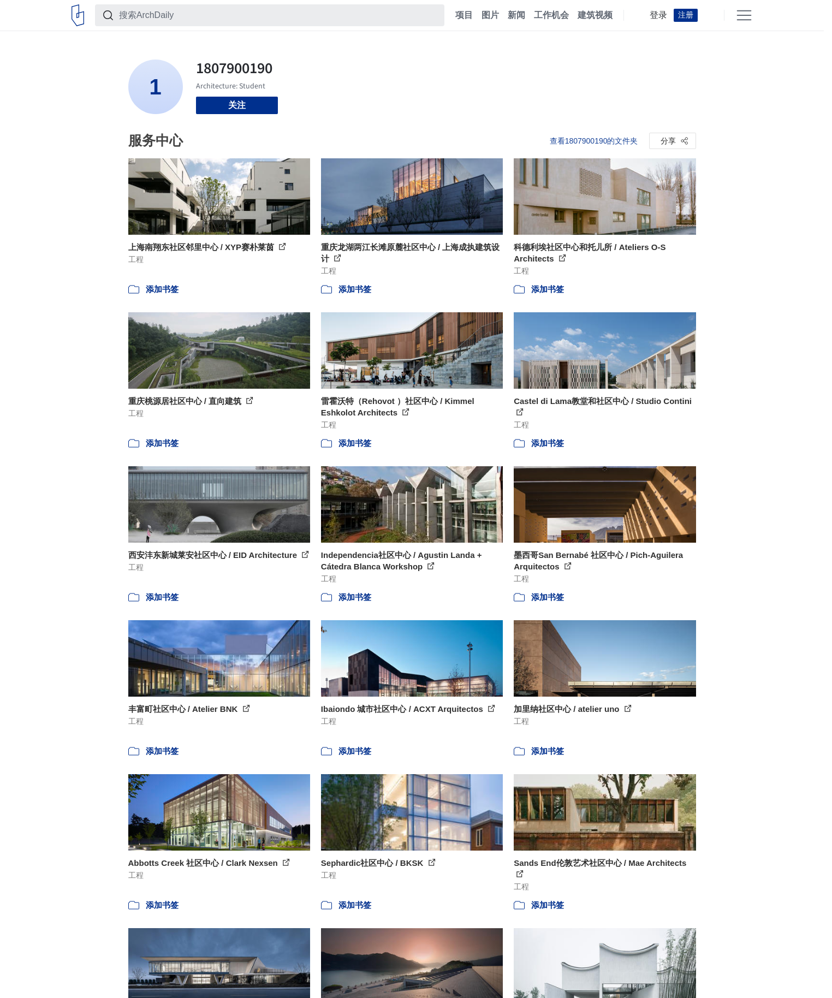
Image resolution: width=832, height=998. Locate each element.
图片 (490, 15)
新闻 (516, 15)
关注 (237, 105)
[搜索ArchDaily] (278, 15)
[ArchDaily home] (78, 15)
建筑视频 (595, 15)
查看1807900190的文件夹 (594, 141)
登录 (658, 15)
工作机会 (551, 15)
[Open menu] (744, 15)
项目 (464, 15)
